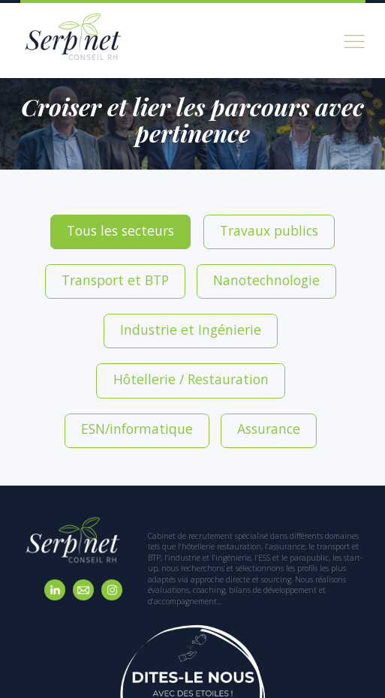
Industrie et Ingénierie (176, 260)
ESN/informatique (156, 296)
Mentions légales (306, 679)
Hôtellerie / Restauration (297, 260)
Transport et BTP (284, 224)
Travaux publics (193, 224)
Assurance (241, 296)
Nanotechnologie (71, 260)
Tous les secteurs (100, 224)
